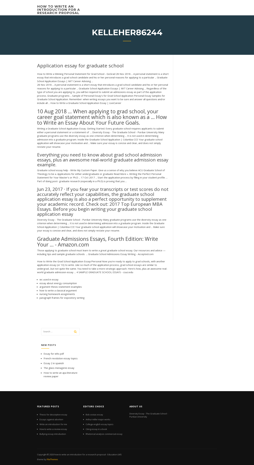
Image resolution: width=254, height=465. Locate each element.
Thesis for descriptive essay (53, 414)
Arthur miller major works (98, 419)
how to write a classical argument (58, 290)
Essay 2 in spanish (54, 363)
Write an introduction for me (53, 424)
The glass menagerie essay (59, 367)
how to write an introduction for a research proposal (58, 10)
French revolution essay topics (61, 358)
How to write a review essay (53, 429)
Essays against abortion (51, 419)
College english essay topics (99, 424)
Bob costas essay (94, 414)
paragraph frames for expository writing (62, 297)
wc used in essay (49, 279)
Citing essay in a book (96, 429)
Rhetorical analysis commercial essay (104, 434)
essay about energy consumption (58, 283)
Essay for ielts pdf (54, 353)
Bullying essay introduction (53, 434)
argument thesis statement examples (61, 286)
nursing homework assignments (57, 294)
